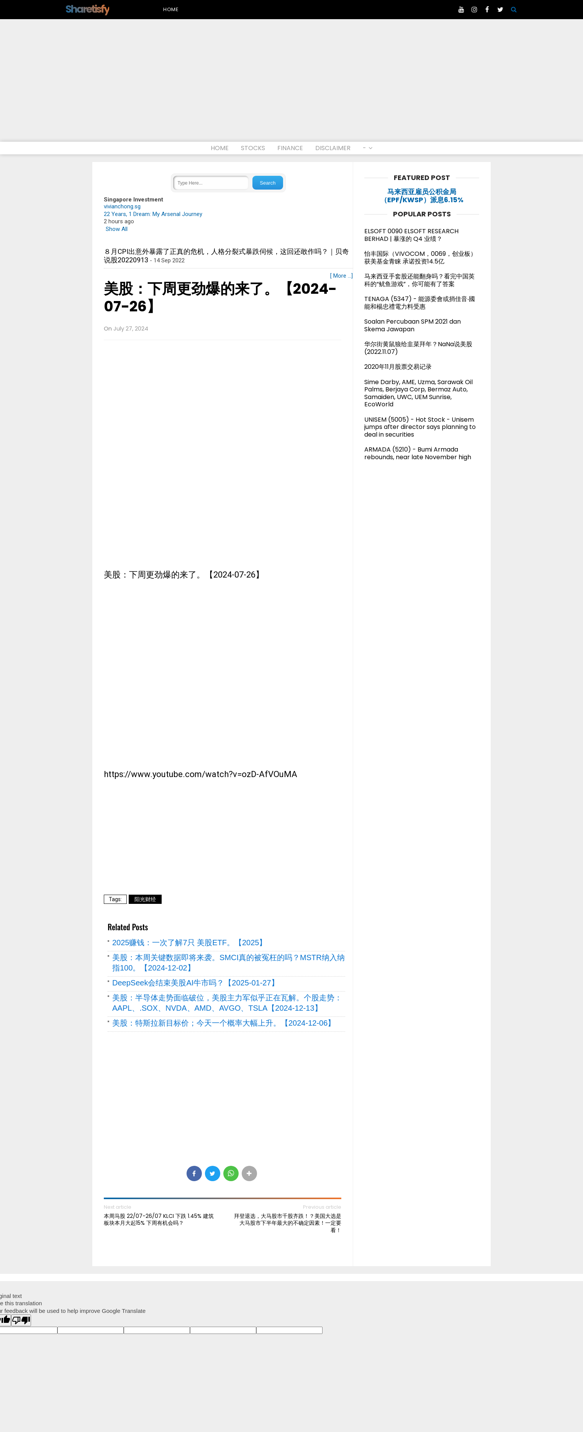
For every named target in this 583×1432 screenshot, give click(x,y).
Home (171, 9)
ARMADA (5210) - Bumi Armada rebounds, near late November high (417, 453)
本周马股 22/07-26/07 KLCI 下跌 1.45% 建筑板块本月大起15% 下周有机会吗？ (159, 1219)
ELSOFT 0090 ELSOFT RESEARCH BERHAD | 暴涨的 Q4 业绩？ (411, 235)
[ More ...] (341, 275)
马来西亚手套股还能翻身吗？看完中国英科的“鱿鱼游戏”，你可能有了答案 (419, 280)
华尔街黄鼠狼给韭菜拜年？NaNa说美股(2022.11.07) (418, 348)
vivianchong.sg (122, 206)
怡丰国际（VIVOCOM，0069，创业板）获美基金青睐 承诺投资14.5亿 (420, 257)
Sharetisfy (87, 9)
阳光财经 (145, 899)
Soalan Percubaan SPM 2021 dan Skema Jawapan (412, 325)
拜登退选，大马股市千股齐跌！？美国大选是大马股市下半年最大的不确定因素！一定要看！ (287, 1223)
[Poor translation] (21, 1320)
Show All (117, 229)
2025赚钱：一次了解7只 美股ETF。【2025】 (189, 942)
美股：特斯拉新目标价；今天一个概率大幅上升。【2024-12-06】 (223, 1023)
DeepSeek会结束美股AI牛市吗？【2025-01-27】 (195, 983)
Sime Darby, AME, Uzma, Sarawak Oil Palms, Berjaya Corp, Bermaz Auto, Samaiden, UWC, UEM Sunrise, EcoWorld (418, 393)
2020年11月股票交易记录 (398, 366)
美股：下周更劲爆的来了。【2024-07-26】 (220, 298)
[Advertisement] (291, 84)
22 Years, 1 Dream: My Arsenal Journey (153, 214)
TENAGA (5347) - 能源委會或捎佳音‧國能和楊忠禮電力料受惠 (419, 303)
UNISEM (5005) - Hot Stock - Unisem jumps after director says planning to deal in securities (420, 427)
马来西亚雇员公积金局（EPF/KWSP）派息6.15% (421, 196)
